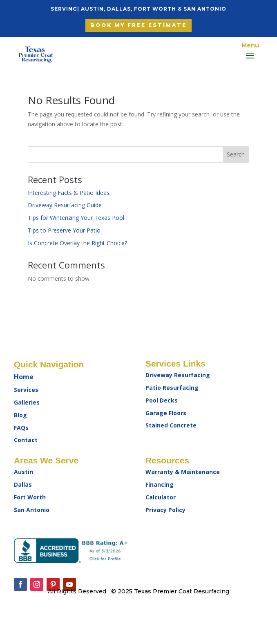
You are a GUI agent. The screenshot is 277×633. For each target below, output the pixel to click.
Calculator (160, 497)
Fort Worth (30, 497)
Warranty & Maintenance (182, 472)
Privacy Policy (165, 510)
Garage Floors (165, 413)
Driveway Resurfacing (177, 375)
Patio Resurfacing (172, 387)
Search (236, 154)
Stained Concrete (171, 425)
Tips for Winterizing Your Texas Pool (76, 217)
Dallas (23, 484)
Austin (23, 472)
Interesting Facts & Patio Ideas (68, 193)
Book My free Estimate (138, 25)
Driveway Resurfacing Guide (65, 205)
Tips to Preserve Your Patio (64, 230)
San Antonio (31, 510)
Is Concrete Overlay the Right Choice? (77, 243)
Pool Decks (161, 400)
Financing (159, 484)
